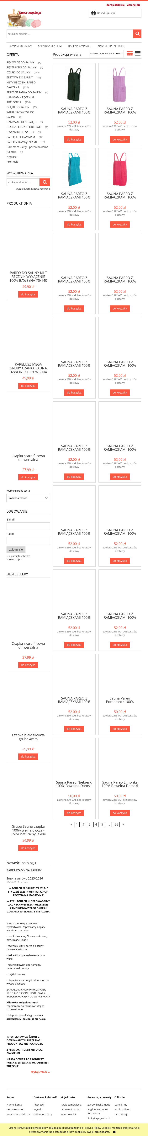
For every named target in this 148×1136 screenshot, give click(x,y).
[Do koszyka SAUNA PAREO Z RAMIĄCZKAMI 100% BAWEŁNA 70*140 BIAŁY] (74, 729)
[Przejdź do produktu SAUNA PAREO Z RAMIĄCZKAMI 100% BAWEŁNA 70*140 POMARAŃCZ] (74, 254)
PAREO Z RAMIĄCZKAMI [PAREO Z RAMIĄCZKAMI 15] (22, 142)
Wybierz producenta (18, 490)
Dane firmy (120, 1104)
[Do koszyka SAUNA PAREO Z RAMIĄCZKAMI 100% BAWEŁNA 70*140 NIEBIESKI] (120, 308)
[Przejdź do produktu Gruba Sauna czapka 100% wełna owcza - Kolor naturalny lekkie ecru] (28, 801)
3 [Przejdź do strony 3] (90, 824)
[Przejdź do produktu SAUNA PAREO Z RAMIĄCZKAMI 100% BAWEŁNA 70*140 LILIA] (74, 422)
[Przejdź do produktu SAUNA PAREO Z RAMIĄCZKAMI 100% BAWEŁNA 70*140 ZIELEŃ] (74, 84)
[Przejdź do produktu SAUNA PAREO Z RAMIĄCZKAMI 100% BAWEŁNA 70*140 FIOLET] (74, 506)
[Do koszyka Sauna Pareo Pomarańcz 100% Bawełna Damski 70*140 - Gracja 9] (120, 729)
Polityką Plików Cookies (97, 1127)
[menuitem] (21, 46)
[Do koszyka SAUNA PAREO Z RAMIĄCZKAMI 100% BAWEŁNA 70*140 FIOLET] (74, 561)
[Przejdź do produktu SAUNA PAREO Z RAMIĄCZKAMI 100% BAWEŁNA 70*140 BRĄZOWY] (74, 590)
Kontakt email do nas (19, 1114)
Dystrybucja (121, 1114)
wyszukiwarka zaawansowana (33, 188)
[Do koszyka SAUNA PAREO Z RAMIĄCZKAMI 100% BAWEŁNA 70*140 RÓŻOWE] (120, 224)
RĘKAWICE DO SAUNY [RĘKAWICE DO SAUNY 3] (20, 62)
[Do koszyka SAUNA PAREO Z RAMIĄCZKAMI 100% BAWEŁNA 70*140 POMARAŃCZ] (74, 308)
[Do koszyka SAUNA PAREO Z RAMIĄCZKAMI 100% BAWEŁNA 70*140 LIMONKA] (120, 392)
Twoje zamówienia (71, 1104)
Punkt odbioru (122, 1109)
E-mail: (11, 519)
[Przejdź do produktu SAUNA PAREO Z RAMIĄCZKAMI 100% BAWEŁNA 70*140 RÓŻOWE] (120, 169)
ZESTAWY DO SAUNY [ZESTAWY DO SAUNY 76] (20, 77)
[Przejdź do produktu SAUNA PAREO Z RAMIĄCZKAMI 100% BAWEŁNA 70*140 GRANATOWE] (120, 422)
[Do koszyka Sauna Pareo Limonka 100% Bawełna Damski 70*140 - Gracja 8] (120, 813)
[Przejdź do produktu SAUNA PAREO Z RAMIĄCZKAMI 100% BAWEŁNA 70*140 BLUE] (120, 590)
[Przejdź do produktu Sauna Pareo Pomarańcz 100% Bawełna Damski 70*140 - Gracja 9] (120, 674)
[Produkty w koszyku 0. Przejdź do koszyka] (103, 13)
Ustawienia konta (70, 1109)
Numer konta (14, 1104)
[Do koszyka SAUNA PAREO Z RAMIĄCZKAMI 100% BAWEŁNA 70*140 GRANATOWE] (120, 476)
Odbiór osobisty (43, 1114)
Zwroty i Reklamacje (98, 1104)
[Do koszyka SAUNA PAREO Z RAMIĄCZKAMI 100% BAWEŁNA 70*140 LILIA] (74, 476)
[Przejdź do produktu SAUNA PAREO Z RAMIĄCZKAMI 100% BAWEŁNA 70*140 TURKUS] (74, 169)
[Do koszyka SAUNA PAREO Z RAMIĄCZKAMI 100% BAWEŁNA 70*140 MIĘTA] (74, 392)
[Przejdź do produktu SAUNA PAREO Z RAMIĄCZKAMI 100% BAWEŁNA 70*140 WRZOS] (120, 84)
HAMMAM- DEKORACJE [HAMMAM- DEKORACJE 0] (21, 122)
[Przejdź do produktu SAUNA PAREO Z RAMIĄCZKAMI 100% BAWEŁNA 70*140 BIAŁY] (74, 674)
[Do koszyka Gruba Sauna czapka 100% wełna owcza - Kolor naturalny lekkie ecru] (28, 848)
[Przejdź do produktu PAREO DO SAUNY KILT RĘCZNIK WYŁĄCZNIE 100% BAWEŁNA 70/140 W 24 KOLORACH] (28, 247)
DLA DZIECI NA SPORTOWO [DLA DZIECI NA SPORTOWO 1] (24, 127)
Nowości (12, 157)
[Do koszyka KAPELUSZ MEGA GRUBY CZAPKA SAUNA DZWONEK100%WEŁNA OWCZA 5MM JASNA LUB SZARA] (28, 386)
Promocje (12, 161)
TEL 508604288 (15, 1109)
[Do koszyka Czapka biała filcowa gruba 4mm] (28, 756)
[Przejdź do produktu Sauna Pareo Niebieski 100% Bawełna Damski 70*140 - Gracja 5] (74, 758)
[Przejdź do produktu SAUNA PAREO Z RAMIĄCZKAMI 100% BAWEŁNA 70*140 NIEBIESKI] (120, 254)
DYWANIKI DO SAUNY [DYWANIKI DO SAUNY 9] (20, 132)
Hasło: (10, 534)
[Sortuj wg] (106, 53)
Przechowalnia (69, 1114)
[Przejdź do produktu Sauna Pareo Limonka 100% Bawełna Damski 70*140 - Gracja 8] (120, 758)
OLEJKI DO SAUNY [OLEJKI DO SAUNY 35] (18, 107)
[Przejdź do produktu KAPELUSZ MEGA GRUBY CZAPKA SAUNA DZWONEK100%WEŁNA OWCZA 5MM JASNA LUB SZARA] (28, 339)
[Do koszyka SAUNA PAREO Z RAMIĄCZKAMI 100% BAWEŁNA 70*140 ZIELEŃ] (74, 139)
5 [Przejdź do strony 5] (102, 824)
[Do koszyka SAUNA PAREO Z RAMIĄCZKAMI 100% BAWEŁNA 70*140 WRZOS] (120, 139)
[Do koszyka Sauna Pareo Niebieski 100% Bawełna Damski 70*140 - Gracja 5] (74, 813)
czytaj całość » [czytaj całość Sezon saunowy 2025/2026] (40, 1072)
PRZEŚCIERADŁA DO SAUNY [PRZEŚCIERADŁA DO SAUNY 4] (24, 92)
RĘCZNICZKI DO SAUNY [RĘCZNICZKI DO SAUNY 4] (21, 67)
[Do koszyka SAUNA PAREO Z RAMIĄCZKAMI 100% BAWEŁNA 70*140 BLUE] (120, 645)
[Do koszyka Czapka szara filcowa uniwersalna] (28, 477)
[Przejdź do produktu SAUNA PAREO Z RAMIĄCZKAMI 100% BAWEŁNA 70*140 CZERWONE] (120, 506)
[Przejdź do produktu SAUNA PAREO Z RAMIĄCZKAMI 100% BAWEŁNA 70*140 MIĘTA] (74, 338)
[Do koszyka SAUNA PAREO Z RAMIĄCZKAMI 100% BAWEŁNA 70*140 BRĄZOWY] (74, 645)
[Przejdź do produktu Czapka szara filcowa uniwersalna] (28, 431)
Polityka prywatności (99, 1118)
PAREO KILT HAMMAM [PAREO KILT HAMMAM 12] (21, 137)
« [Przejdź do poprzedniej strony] (71, 824)
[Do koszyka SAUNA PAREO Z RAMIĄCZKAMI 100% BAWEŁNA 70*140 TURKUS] (74, 224)
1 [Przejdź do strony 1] (77, 824)
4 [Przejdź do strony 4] (96, 824)
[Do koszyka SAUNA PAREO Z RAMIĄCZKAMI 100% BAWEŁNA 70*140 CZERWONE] (120, 561)
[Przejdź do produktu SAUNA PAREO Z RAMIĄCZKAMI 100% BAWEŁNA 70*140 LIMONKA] (120, 338)
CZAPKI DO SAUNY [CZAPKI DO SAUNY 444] (18, 72)
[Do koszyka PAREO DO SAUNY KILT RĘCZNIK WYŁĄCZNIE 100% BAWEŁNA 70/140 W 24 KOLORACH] (28, 294)
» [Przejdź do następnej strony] (123, 824)
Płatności (39, 1104)
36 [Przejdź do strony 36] (116, 824)
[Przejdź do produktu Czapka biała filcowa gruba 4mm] (28, 710)
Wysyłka (38, 1109)
